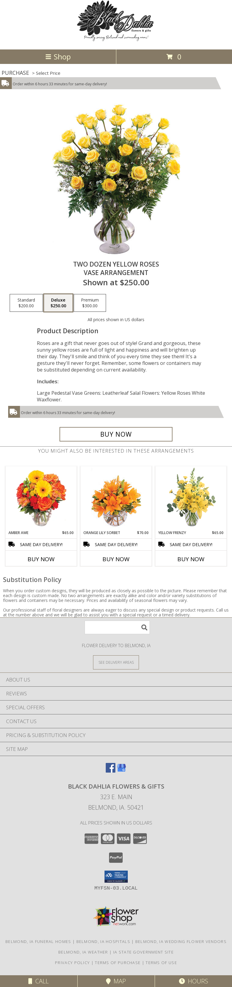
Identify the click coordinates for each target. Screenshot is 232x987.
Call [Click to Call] (38, 981)
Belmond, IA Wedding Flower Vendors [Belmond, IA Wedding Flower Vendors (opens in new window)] (181, 941)
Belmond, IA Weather (83, 952)
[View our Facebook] (110, 770)
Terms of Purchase (117, 962)
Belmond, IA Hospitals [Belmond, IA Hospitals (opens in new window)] (103, 941)
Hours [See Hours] (193, 981)
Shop (58, 57)
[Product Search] (117, 627)
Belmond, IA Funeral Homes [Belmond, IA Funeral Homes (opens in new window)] (38, 941)
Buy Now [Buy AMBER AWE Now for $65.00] (41, 559)
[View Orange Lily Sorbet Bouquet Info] (116, 498)
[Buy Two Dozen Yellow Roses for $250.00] (116, 434)
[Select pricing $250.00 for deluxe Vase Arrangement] (58, 303)
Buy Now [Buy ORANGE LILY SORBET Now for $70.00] (116, 559)
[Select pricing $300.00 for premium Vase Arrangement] (90, 303)
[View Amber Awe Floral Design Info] (41, 498)
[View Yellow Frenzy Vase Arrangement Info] (191, 498)
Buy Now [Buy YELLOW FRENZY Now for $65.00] (191, 559)
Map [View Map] (116, 981)
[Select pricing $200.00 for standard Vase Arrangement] (26, 303)
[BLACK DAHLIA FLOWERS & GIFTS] (116, 40)
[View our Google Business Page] (121, 770)
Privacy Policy (72, 962)
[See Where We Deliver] (116, 662)
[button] (116, 877)
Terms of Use (161, 962)
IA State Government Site (143, 952)
